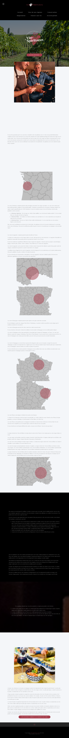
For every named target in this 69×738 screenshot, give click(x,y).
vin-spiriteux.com (35, 732)
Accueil (20, 12)
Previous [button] (7, 44)
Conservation (52, 12)
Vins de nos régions (35, 12)
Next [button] (62, 44)
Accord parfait (52, 15)
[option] (34, 43)
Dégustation (21, 15)
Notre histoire (34, 54)
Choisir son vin (36, 15)
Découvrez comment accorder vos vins (34, 716)
